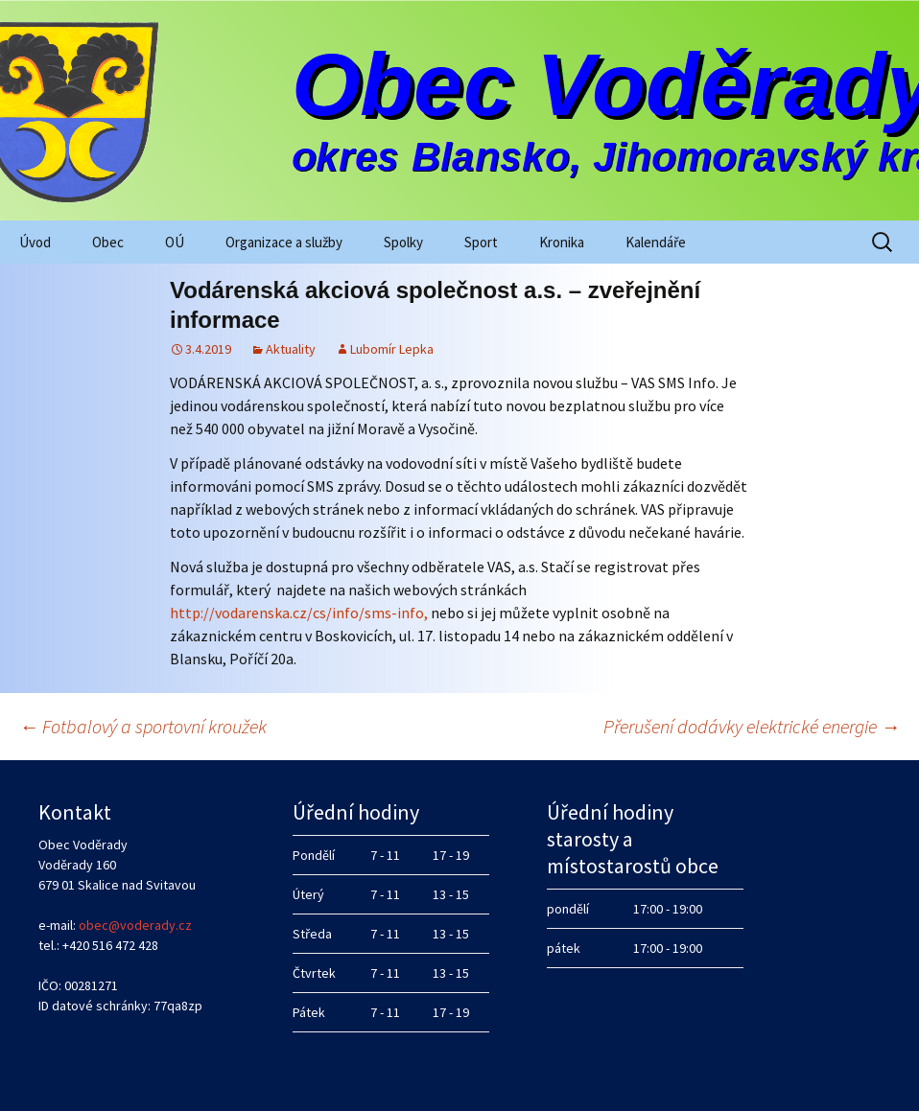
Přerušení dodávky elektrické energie (751, 726)
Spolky (403, 242)
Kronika (561, 242)
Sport (481, 242)
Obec (108, 242)
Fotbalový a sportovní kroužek (143, 726)
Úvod (35, 242)
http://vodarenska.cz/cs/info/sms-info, (299, 612)
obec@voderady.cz (135, 925)
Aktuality (291, 349)
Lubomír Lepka (392, 349)
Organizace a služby (283, 242)
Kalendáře (655, 242)
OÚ (174, 242)
